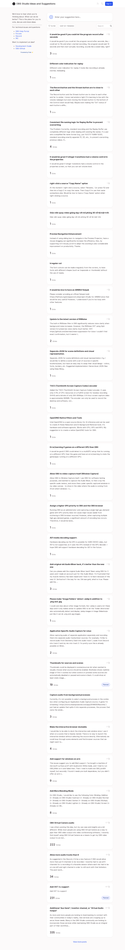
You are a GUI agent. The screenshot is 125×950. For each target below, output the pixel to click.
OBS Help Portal (22, 31)
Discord (19, 36)
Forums (19, 34)
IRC (17, 38)
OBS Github (20, 48)
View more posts (80, 942)
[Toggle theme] (102, 3)
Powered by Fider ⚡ (27, 52)
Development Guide (23, 46)
